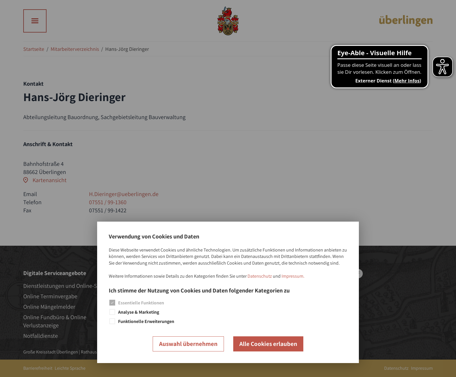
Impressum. (293, 276)
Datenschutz (259, 276)
